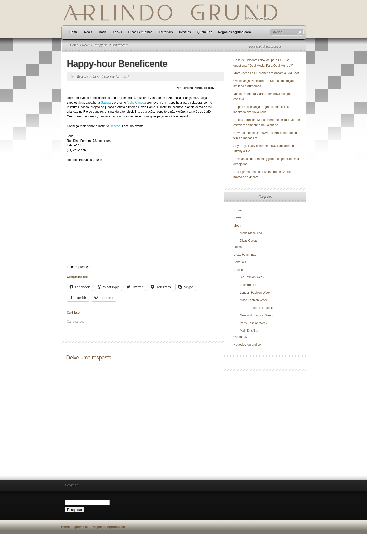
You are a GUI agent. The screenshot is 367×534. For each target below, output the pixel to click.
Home (73, 32)
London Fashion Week (255, 292)
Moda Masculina (251, 233)
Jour (81, 102)
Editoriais (166, 32)
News (88, 32)
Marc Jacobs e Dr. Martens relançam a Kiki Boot (266, 73)
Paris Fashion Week (253, 323)
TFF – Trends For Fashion (257, 308)
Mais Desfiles (249, 331)
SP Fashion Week (252, 277)
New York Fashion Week (256, 315)
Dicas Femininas (140, 32)
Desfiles (185, 32)
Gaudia (106, 102)
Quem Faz (204, 32)
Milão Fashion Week (254, 300)
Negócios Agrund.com (234, 32)
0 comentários (110, 76)
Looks (117, 32)
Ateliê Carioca (137, 102)
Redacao (82, 76)
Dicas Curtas (248, 241)
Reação (115, 126)
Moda (103, 32)
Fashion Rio (248, 285)
